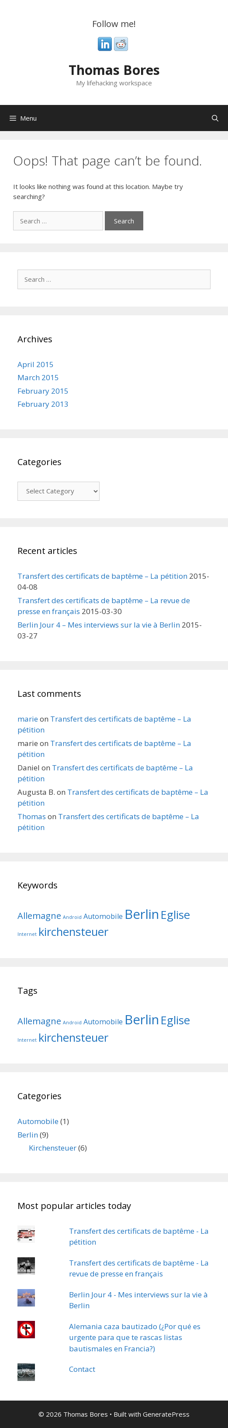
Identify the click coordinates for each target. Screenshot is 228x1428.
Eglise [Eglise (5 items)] (175, 914)
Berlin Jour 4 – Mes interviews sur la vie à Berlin (98, 625)
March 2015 (38, 377)
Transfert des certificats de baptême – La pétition (102, 576)
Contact (82, 1369)
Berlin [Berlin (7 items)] (141, 914)
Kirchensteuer (52, 1148)
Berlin (27, 1135)
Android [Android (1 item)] (72, 917)
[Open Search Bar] (215, 118)
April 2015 (35, 364)
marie (27, 719)
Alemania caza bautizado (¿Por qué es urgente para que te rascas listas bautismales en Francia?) (134, 1337)
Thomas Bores (114, 70)
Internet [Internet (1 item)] (27, 934)
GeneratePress (166, 1414)
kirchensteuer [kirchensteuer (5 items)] (73, 931)
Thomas (31, 816)
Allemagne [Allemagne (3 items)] (39, 916)
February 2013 (43, 404)
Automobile (38, 1121)
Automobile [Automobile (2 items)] (103, 916)
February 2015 (43, 391)
